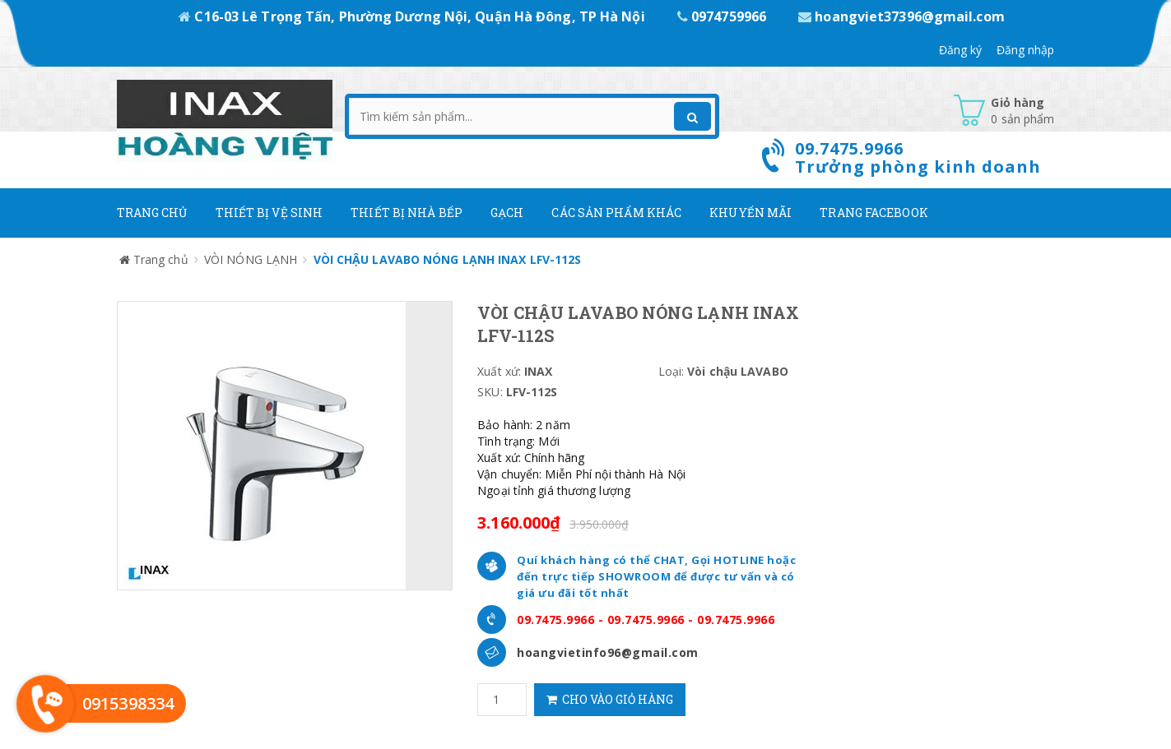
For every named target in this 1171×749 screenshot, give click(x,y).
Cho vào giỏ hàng (609, 699)
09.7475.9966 (555, 619)
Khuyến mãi (750, 212)
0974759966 (723, 16)
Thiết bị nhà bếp (406, 212)
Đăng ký (961, 50)
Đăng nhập (1026, 50)
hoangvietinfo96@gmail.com (608, 652)
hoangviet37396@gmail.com (901, 16)
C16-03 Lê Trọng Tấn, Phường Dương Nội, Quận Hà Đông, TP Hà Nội (413, 16)
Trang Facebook (873, 212)
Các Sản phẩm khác (616, 212)
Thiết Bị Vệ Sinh (269, 212)
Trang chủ (152, 212)
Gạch (506, 212)
